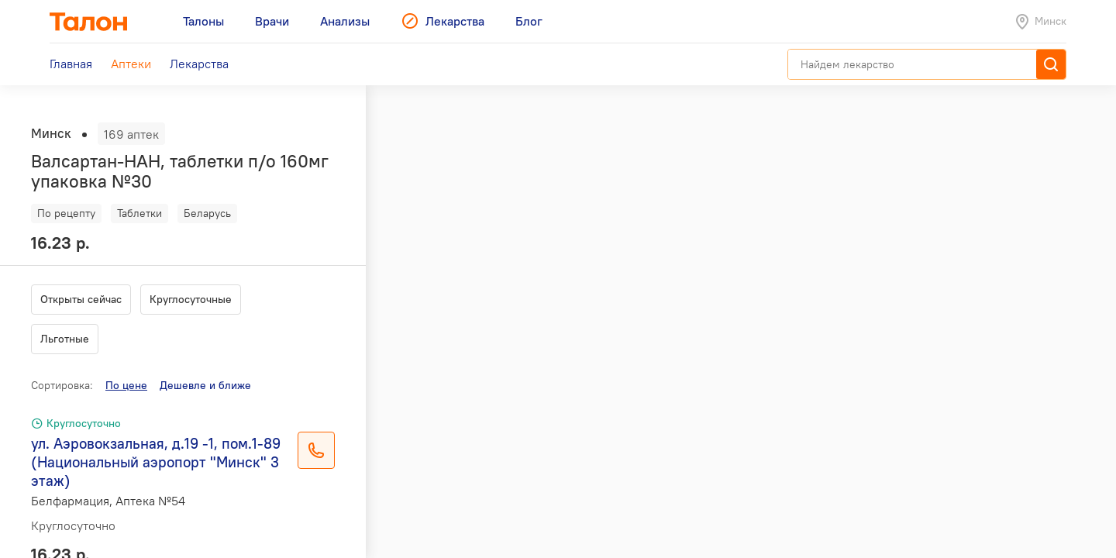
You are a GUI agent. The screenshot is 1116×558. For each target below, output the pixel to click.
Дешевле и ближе (205, 385)
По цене (126, 385)
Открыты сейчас (81, 299)
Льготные (64, 339)
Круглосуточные (191, 299)
